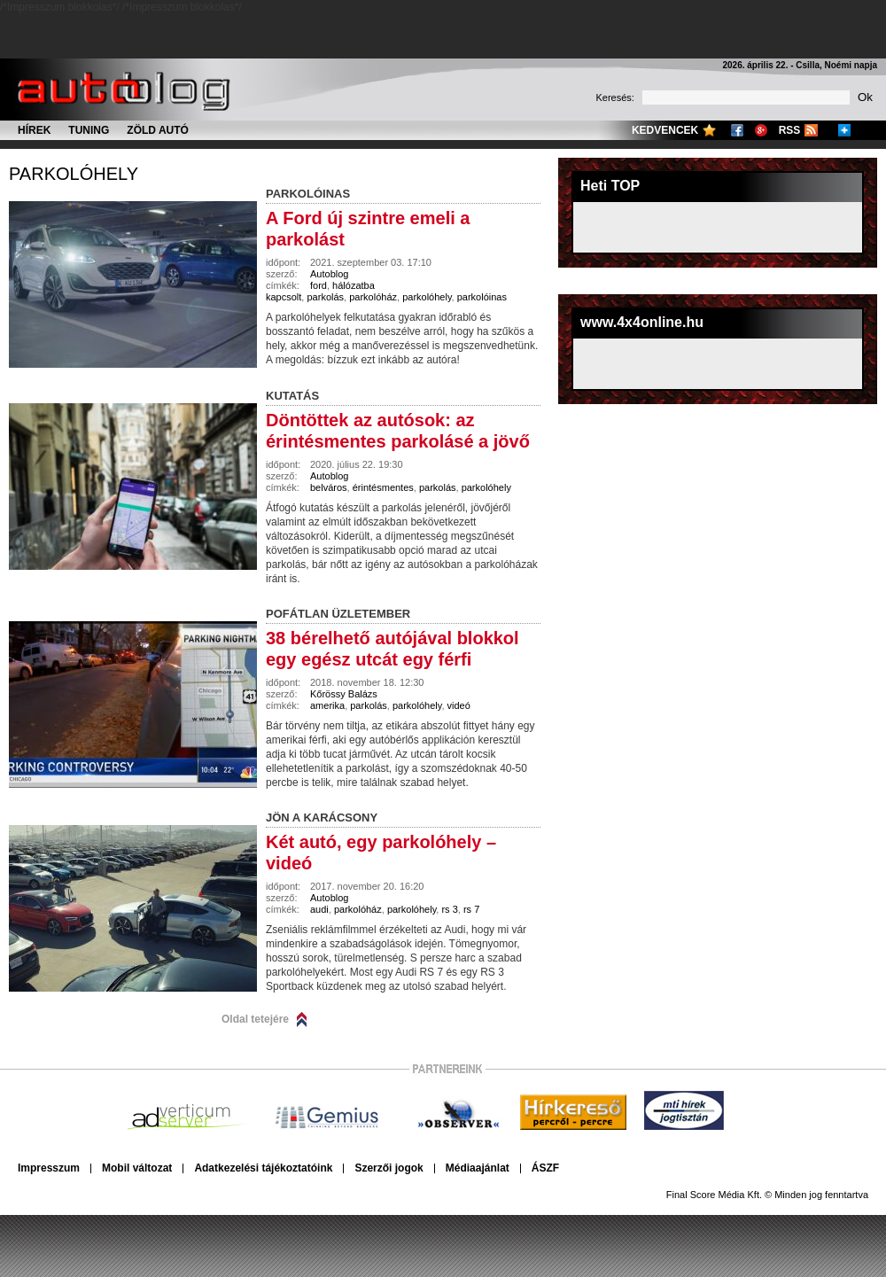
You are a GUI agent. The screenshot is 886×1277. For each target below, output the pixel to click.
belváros (328, 487)
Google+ (761, 130)
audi (319, 909)
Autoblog (329, 274)
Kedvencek (665, 130)
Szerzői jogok (388, 1168)
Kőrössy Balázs (343, 694)
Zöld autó (158, 130)
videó (458, 705)
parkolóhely (73, 173)
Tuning (88, 130)
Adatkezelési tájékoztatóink (263, 1168)
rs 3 (449, 909)
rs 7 (471, 909)
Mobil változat (137, 1168)
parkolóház (373, 297)
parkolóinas (482, 297)
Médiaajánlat (477, 1168)
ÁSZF (545, 1168)
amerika (327, 705)
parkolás (325, 297)
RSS (790, 130)
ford (318, 285)
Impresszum (49, 1168)
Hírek (34, 130)
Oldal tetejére (255, 1019)
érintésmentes (383, 487)
